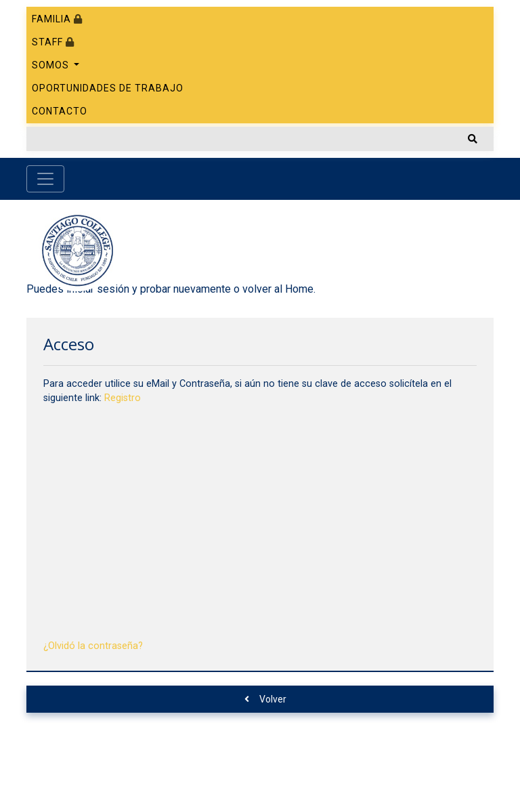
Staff (53, 42)
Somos (52, 65)
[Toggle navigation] (45, 178)
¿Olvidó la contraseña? (93, 646)
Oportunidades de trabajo (107, 88)
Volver (265, 699)
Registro (122, 398)
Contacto (59, 111)
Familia (57, 19)
